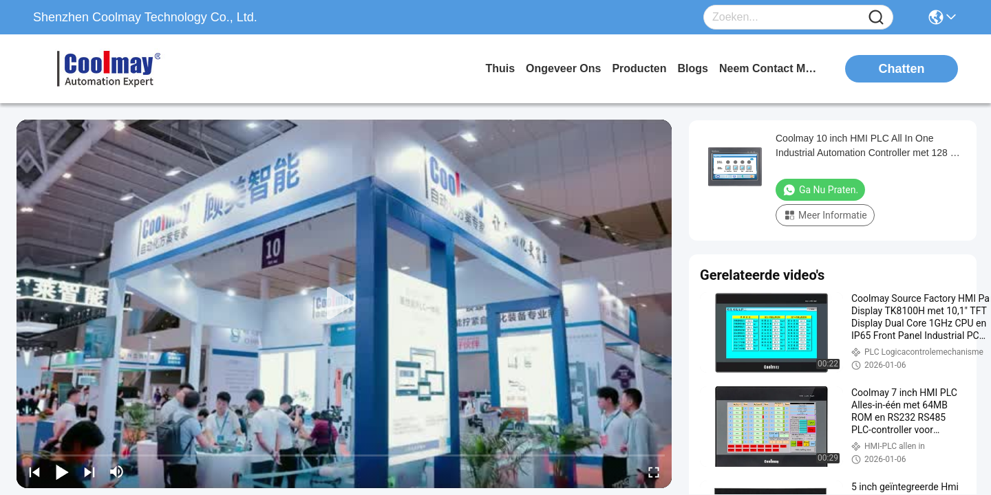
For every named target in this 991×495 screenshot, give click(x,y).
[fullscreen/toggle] (654, 471)
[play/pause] (62, 471)
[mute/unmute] (117, 471)
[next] (89, 471)
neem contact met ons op (770, 68)
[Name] (876, 17)
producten (639, 68)
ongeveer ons (563, 68)
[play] (344, 304)
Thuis (500, 68)
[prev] (34, 471)
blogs (693, 68)
